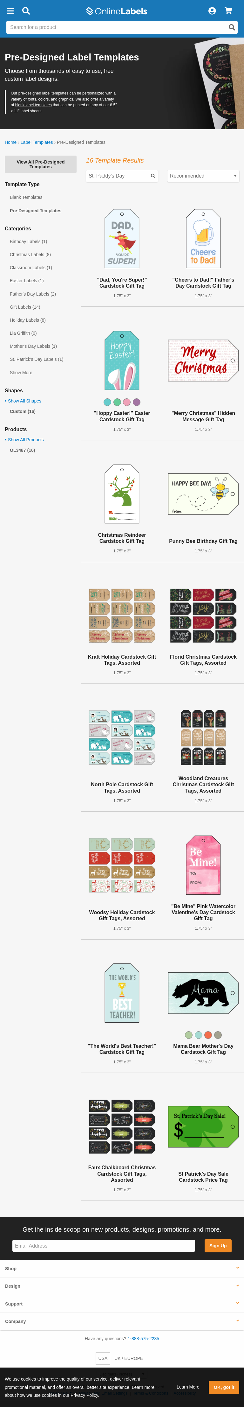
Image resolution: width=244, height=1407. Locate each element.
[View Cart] (228, 11)
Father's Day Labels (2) (33, 294)
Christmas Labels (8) (30, 254)
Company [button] (15, 1321)
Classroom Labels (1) (31, 267)
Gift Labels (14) (25, 307)
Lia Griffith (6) (23, 333)
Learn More (188, 1387)
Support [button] (14, 1303)
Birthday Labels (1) (28, 241)
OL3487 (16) (22, 450)
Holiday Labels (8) (28, 320)
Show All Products (24, 439)
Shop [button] (11, 1268)
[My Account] (212, 11)
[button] (10, 11)
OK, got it (224, 1387)
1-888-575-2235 (143, 1338)
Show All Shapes (23, 400)
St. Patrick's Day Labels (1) (36, 359)
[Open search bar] (26, 11)
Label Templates (37, 142)
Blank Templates (26, 197)
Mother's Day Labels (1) (33, 346)
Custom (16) (23, 411)
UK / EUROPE (128, 1358)
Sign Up (218, 1245)
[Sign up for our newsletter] (103, 1246)
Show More (21, 372)
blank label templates (33, 105)
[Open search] (232, 27)
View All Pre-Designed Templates (40, 164)
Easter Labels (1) (27, 280)
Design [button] (12, 1286)
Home (11, 142)
